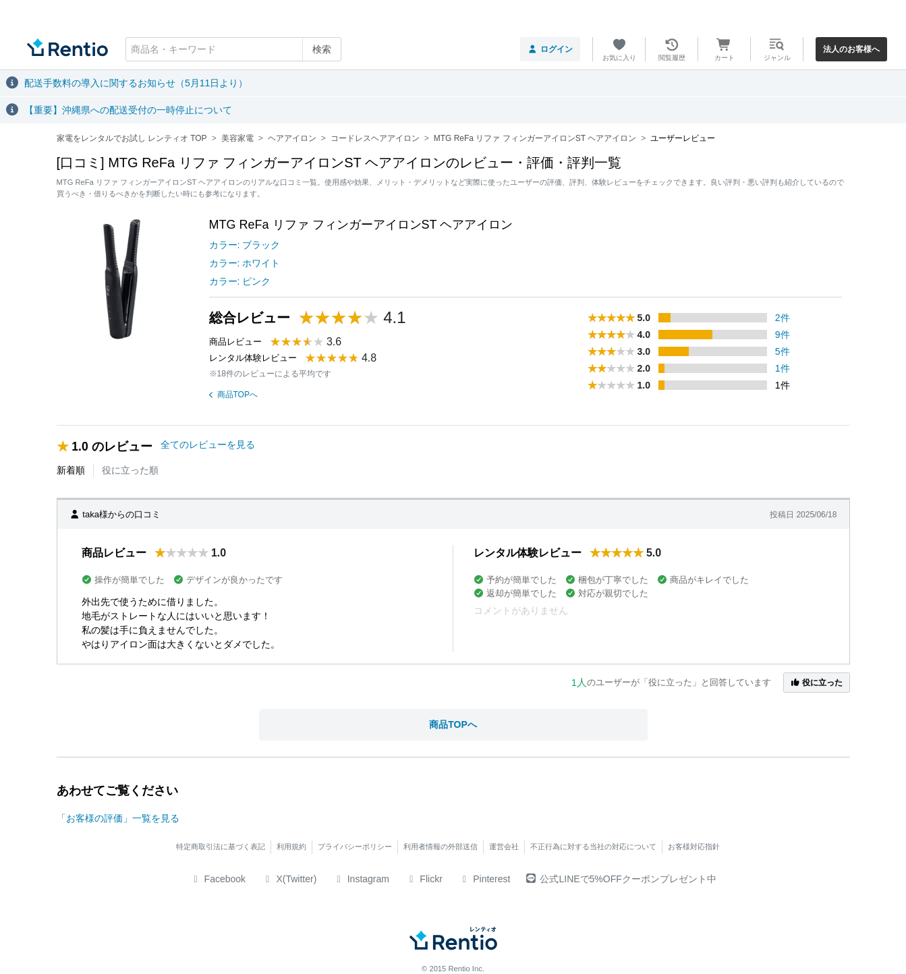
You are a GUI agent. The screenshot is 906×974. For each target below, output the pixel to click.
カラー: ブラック (245, 244)
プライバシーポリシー (355, 846)
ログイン (550, 49)
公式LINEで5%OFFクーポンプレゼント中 (621, 878)
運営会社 (504, 846)
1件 (782, 368)
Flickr (424, 878)
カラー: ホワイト (245, 263)
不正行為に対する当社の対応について (593, 846)
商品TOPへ (233, 394)
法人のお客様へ (851, 49)
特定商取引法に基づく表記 (220, 846)
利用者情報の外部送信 (440, 846)
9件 (782, 334)
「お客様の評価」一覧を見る (118, 818)
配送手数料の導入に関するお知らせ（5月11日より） (136, 83)
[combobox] (233, 49)
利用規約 (291, 846)
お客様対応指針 (694, 846)
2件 (782, 317)
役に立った (816, 682)
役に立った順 (130, 470)
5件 (782, 351)
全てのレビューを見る (208, 444)
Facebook (218, 878)
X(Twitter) (289, 878)
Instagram (361, 878)
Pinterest (485, 878)
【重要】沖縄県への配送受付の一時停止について (128, 110)
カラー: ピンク (240, 281)
